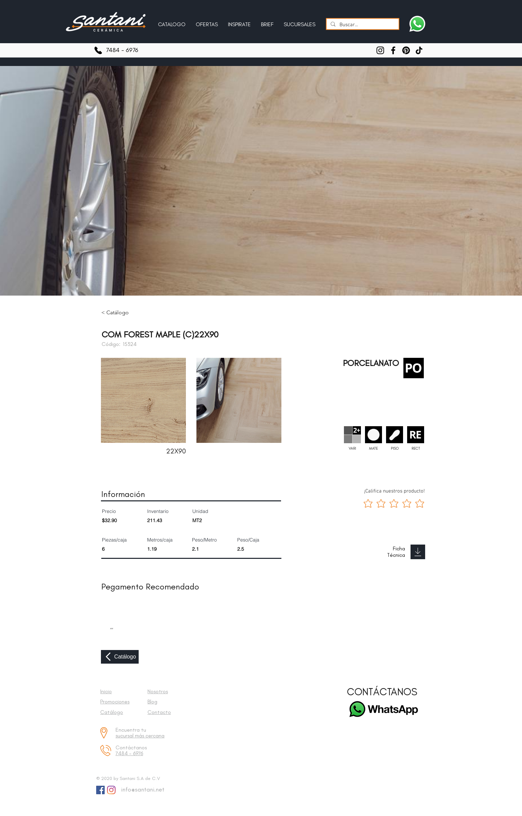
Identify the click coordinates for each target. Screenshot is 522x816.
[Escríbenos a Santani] (417, 24)
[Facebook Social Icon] (100, 790)
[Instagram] (380, 50)
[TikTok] (419, 50)
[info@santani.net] (141, 790)
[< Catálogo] (120, 312)
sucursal (125, 735)
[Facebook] (393, 50)
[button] (239, 21)
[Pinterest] (406, 50)
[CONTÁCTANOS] (382, 692)
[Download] (417, 552)
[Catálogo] (120, 657)
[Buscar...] (362, 25)
